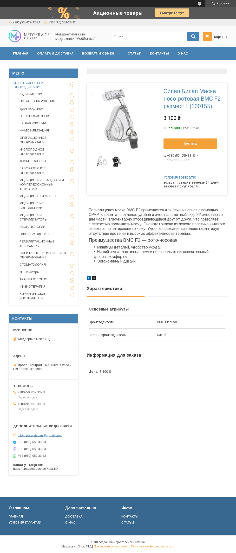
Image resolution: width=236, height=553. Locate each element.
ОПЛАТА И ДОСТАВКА (55, 53)
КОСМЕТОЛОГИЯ (33, 161)
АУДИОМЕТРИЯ (31, 94)
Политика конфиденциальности (153, 546)
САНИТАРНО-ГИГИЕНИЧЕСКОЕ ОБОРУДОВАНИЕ (43, 255)
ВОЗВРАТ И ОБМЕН (98, 53)
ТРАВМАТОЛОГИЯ (33, 279)
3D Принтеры (29, 272)
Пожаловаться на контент (111, 546)
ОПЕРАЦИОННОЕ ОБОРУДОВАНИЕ (33, 140)
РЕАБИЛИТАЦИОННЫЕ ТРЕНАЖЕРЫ (37, 244)
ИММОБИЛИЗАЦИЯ (34, 130)
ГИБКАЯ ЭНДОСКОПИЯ (37, 101)
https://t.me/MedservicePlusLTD (35, 468)
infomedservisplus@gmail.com (40, 435)
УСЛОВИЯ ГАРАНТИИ (25, 522)
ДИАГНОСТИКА (31, 109)
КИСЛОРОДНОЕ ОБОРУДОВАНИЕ (33, 152)
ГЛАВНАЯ (20, 53)
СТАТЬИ (134, 53)
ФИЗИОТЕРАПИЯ (33, 286)
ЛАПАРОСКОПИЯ (33, 123)
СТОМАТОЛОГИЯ (33, 264)
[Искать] (193, 36)
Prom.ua (139, 542)
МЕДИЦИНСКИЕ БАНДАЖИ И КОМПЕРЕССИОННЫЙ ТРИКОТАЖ (42, 184)
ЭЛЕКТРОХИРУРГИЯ (35, 116)
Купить (190, 143)
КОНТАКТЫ (159, 53)
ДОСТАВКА (74, 516)
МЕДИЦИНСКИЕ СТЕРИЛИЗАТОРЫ (33, 217)
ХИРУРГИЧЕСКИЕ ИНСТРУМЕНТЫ (33, 296)
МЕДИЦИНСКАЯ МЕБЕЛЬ (39, 196)
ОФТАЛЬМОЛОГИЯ (34, 234)
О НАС (182, 53)
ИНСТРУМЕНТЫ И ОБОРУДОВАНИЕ (28, 85)
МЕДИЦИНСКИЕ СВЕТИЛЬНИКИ (32, 205)
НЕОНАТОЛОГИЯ (32, 226)
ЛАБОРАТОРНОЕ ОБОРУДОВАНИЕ (33, 170)
